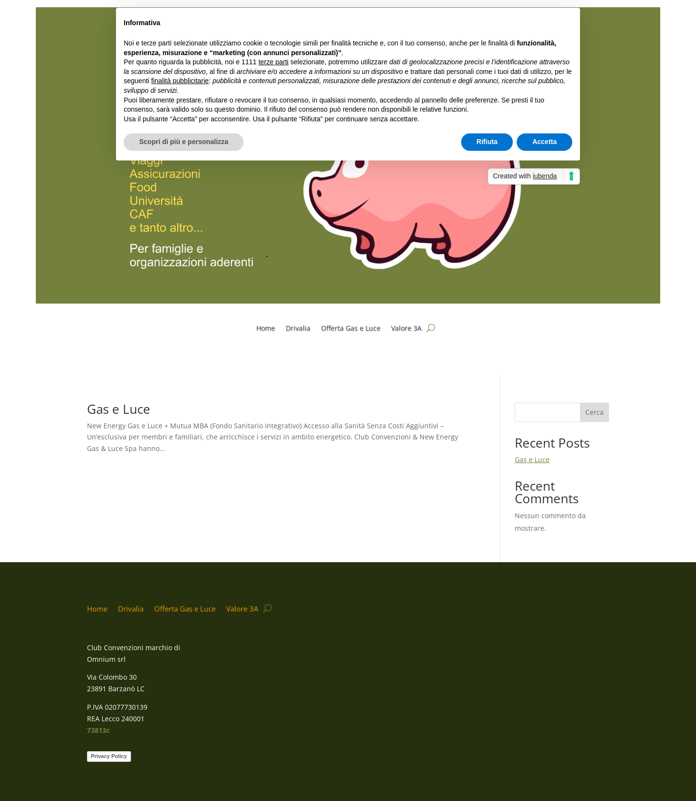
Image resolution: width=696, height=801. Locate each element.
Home (265, 329)
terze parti (274, 62)
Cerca (594, 412)
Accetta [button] (544, 142)
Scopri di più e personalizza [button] (183, 142)
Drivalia (298, 329)
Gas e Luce (118, 409)
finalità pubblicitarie (180, 81)
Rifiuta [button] (487, 142)
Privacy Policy (109, 756)
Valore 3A (406, 329)
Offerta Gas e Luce (350, 329)
